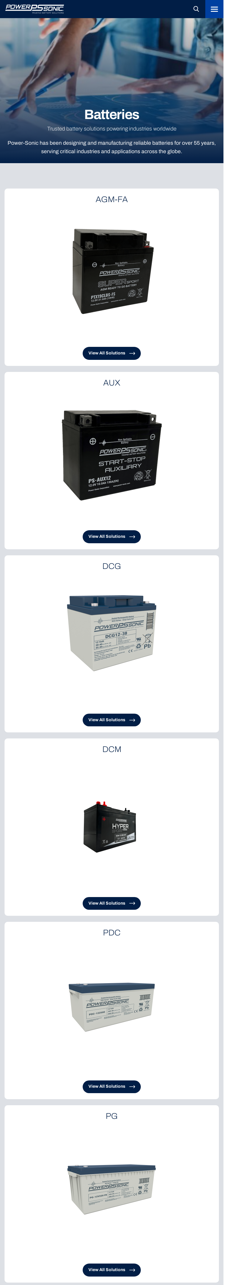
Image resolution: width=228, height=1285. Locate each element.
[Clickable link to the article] (112, 277)
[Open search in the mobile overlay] (196, 9)
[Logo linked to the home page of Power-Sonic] (35, 9)
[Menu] (214, 9)
